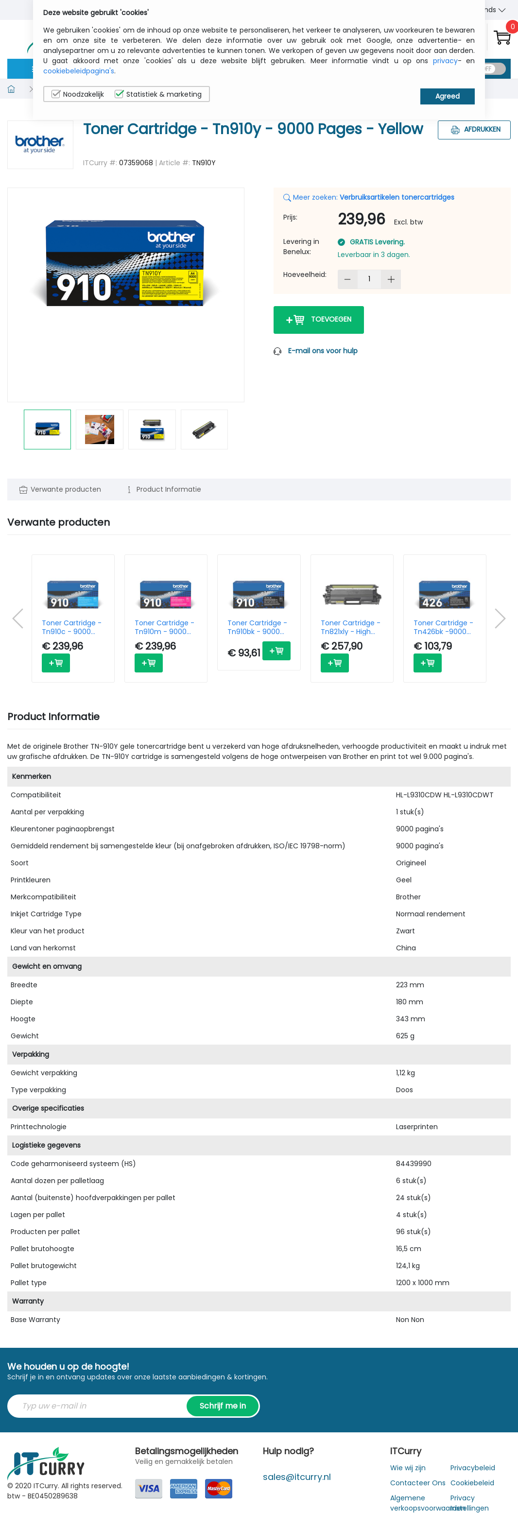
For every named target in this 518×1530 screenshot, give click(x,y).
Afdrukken (475, 129)
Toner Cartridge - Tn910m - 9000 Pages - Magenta (164, 627)
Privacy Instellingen (469, 1503)
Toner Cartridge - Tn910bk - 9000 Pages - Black (257, 627)
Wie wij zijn (408, 1468)
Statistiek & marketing (158, 94)
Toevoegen (318, 320)
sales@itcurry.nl (297, 1477)
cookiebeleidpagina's (78, 71)
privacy (445, 61)
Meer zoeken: (368, 197)
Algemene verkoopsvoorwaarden (428, 1503)
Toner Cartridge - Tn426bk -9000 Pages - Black (443, 627)
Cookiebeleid (472, 1483)
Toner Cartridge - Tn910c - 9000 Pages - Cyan (72, 627)
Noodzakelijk (78, 94)
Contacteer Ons (418, 1483)
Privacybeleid (472, 1468)
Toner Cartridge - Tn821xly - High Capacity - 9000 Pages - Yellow (350, 627)
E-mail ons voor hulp (323, 351)
